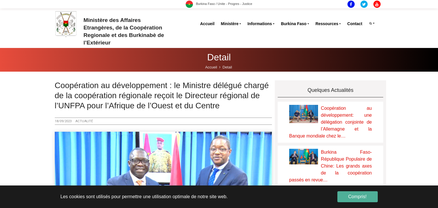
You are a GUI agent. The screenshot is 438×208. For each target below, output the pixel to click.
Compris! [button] (357, 196)
